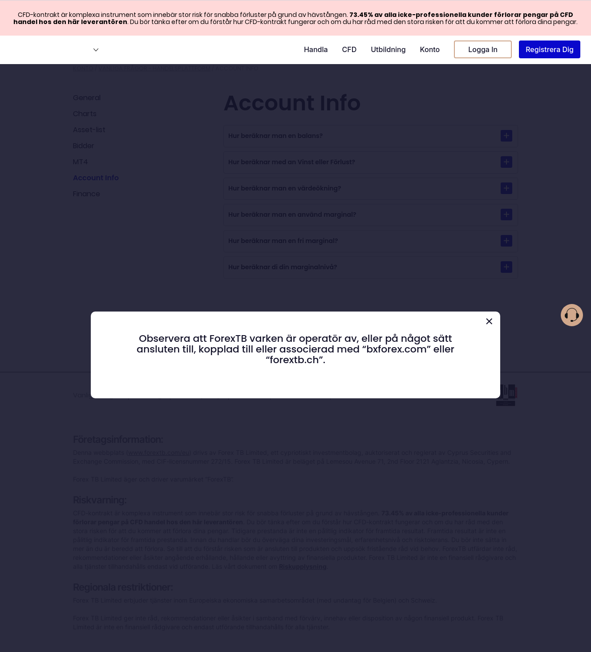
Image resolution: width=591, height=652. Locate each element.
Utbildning (388, 49)
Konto (430, 49)
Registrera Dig (550, 49)
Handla (316, 49)
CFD (349, 49)
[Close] (489, 321)
